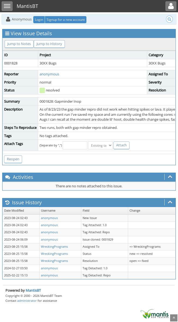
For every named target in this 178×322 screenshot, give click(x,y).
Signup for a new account (66, 19)
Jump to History (49, 43)
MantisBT (33, 290)
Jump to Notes (19, 43)
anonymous (49, 74)
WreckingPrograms (54, 247)
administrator (27, 301)
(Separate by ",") (51, 145)
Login (39, 19)
